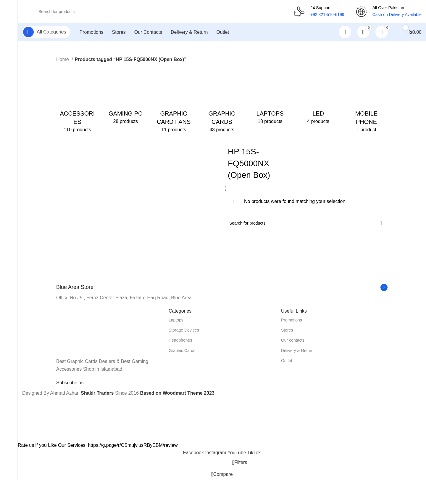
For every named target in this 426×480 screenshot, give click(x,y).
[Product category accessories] (77, 101)
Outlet (286, 361)
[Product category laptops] (270, 97)
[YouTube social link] (237, 453)
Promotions (291, 320)
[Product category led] (318, 97)
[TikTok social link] (254, 453)
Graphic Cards (182, 350)
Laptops (176, 320)
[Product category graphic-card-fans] (174, 101)
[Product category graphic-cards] (222, 101)
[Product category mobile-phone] (366, 101)
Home (63, 60)
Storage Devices (184, 330)
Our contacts (292, 340)
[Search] (158, 12)
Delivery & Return (297, 350)
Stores (287, 330)
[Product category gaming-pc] (125, 97)
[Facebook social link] (194, 453)
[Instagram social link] (216, 453)
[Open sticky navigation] (46, 33)
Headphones (180, 340)
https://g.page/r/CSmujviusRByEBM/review (133, 445)
